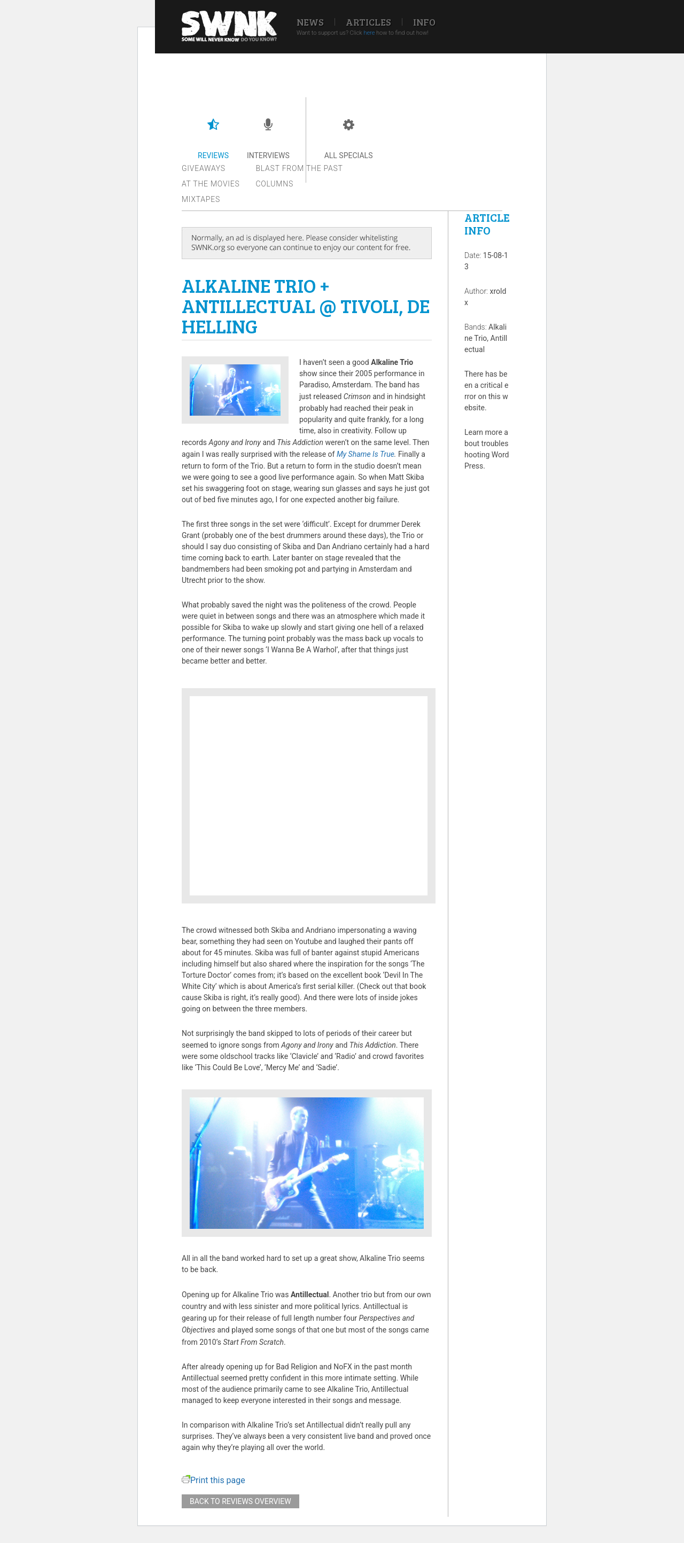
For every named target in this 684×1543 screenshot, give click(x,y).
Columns (274, 184)
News (310, 21)
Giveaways (204, 168)
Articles (368, 21)
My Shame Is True (365, 454)
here (369, 32)
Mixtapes (201, 199)
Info (424, 21)
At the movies (211, 184)
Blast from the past (299, 168)
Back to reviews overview (240, 1501)
